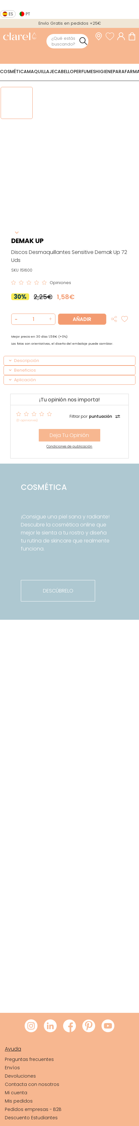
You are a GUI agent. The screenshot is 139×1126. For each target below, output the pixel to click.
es (11, 14)
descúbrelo (58, 590)
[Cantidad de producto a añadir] (33, 319)
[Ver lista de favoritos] (111, 36)
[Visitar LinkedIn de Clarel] (50, 1026)
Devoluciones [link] (20, 1076)
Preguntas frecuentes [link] (29, 1059)
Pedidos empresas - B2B (33, 1109)
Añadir (82, 319)
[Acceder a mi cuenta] (122, 36)
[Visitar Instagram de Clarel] (31, 1026)
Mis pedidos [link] (19, 1101)
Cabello (64, 71)
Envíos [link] (12, 1067)
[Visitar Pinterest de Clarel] (88, 1026)
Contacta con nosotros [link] (32, 1084)
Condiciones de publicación (69, 446)
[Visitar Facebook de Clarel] (69, 1026)
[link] (19, 37)
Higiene (104, 71)
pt (28, 14)
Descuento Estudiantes (31, 1117)
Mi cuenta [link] (16, 1092)
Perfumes (84, 71)
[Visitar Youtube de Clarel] (108, 1026)
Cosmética (13, 71)
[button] (49, 319)
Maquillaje (40, 71)
